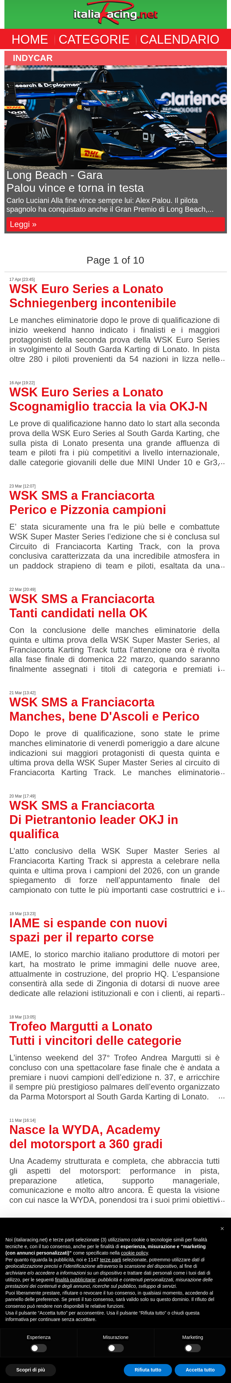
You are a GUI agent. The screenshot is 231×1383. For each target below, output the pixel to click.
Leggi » (23, 224)
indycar (33, 58)
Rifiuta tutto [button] (148, 1369)
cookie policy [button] (134, 1253)
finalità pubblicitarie (75, 1279)
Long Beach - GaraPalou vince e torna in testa (75, 181)
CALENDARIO (179, 39)
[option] (115, 142)
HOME (30, 39)
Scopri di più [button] (30, 1369)
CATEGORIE (94, 39)
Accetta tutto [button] (200, 1369)
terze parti (110, 1259)
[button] (222, 1228)
